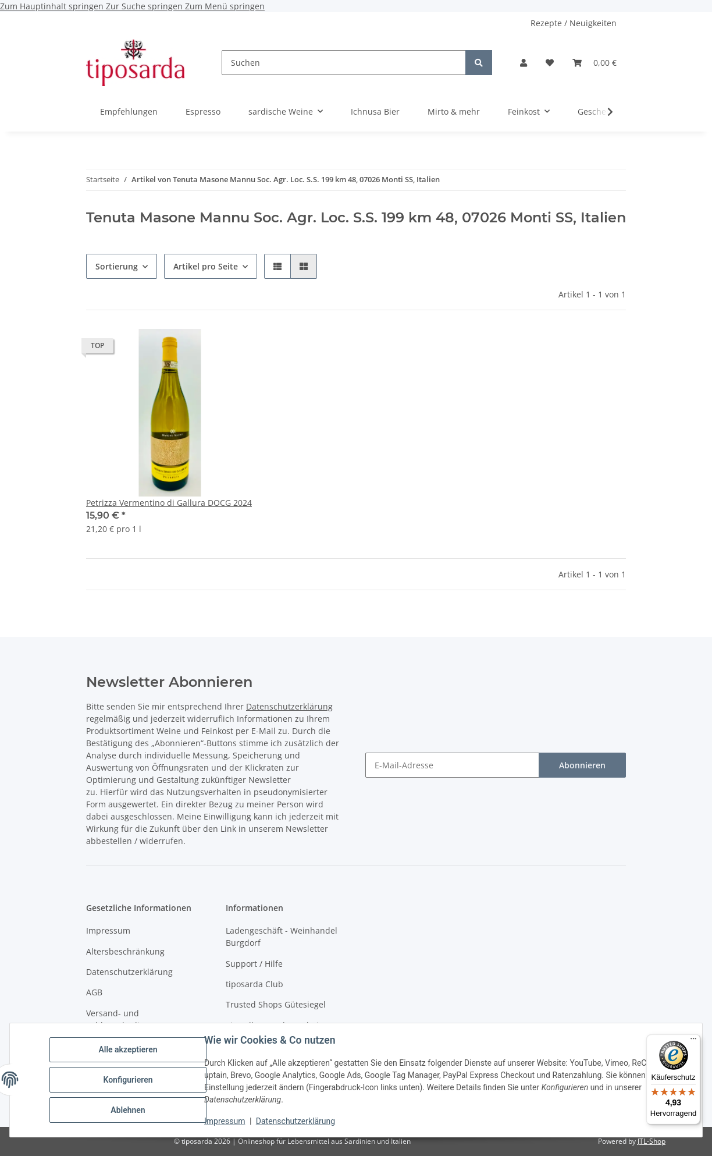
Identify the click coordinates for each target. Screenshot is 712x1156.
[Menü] (693, 1041)
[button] (523, 62)
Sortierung (116, 266)
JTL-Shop (651, 1141)
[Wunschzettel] (549, 62)
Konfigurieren (127, 1079)
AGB (94, 992)
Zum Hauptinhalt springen (53, 6)
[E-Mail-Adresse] (452, 765)
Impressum (224, 1121)
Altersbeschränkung (125, 951)
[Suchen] (344, 62)
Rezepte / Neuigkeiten (574, 23)
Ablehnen (128, 1110)
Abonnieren (582, 765)
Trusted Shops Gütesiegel (276, 1004)
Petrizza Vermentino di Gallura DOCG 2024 (169, 502)
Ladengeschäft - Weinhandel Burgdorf (281, 936)
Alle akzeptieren (127, 1049)
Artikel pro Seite (205, 266)
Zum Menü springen (225, 6)
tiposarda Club (254, 984)
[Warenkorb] (594, 62)
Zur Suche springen (145, 6)
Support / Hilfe (254, 963)
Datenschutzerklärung (295, 1121)
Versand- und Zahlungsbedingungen (130, 1019)
